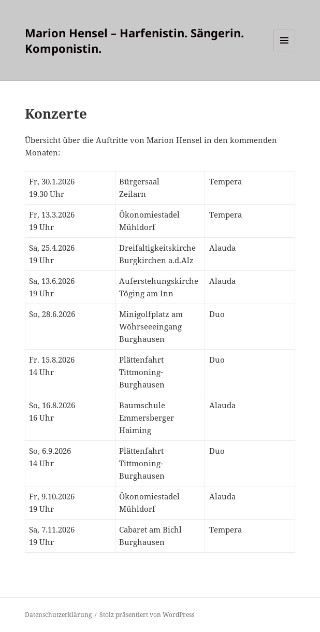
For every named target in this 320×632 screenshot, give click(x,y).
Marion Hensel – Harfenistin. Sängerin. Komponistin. (134, 40)
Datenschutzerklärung (58, 614)
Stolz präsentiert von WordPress (146, 614)
